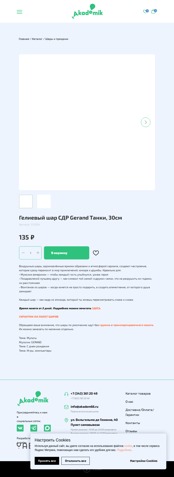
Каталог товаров (138, 393)
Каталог (37, 38)
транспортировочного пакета (133, 324)
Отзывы (131, 431)
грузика (104, 324)
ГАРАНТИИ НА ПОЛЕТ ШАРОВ (38, 316)
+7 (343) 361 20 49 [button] (84, 393)
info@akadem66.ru (84, 406)
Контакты (133, 423)
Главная (24, 38)
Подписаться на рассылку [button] (85, 411)
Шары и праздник (56, 38)
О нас (129, 401)
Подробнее (124, 450)
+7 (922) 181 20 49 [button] (80, 398)
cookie (128, 446)
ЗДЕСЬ (96, 308)
